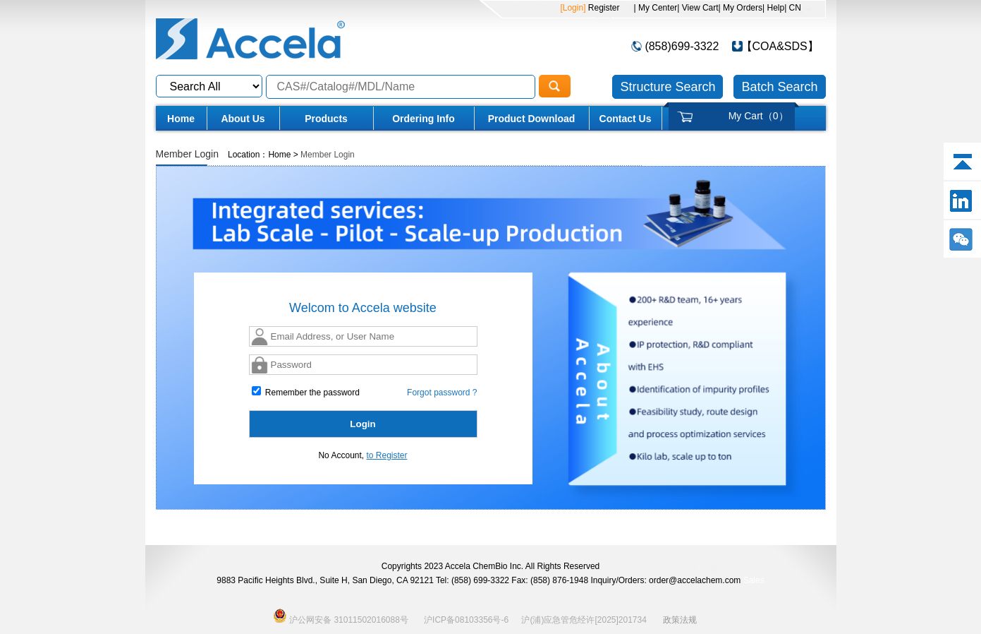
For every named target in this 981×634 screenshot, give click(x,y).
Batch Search (779, 87)
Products (326, 118)
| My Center (656, 8)
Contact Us (625, 118)
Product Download (531, 118)
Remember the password (306, 391)
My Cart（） (758, 115)
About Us (242, 118)
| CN (792, 8)
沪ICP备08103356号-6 (466, 620)
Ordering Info (423, 118)
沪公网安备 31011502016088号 (340, 616)
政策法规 (680, 620)
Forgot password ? (442, 392)
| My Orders (740, 8)
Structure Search (667, 87)
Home (181, 118)
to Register (387, 455)
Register (602, 8)
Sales (753, 580)
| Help (773, 8)
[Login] (572, 8)
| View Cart (697, 8)
